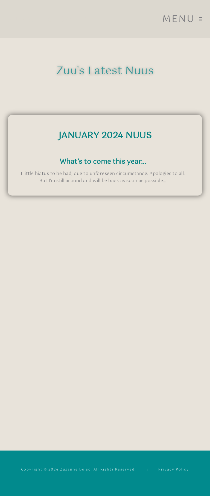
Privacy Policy (173, 470)
